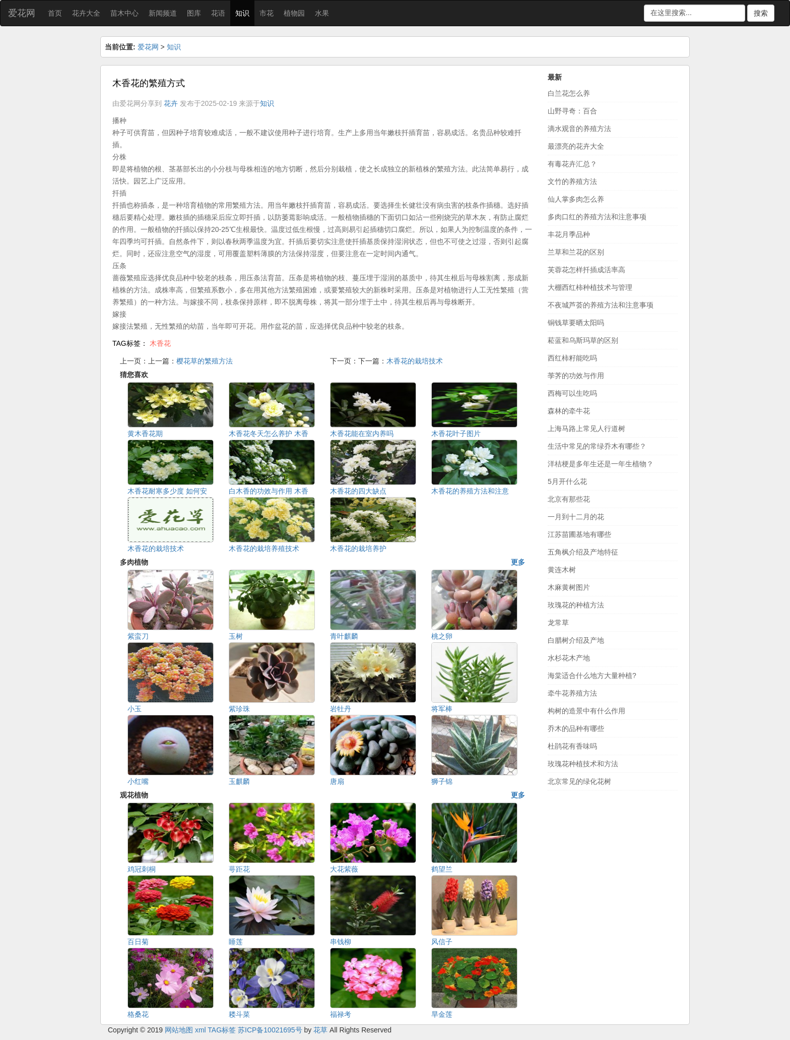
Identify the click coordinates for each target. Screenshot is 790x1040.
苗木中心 (124, 13)
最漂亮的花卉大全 (576, 146)
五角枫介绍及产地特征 (583, 552)
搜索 (761, 13)
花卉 (171, 103)
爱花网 (21, 13)
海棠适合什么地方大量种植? (592, 675)
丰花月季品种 (569, 234)
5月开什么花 (567, 481)
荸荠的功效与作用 (576, 376)
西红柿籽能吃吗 (572, 358)
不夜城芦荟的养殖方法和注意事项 (600, 305)
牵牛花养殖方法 (572, 693)
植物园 (294, 13)
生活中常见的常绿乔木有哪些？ (597, 446)
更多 (518, 562)
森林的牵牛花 (569, 411)
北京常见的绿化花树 (579, 781)
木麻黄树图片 (569, 587)
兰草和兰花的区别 (576, 252)
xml (200, 1030)
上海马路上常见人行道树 (586, 428)
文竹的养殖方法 (572, 181)
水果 (322, 13)
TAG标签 (222, 1030)
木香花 (160, 343)
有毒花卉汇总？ (572, 164)
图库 (194, 13)
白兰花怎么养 (569, 93)
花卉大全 (86, 13)
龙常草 (558, 623)
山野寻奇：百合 (572, 111)
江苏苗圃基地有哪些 (579, 534)
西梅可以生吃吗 (572, 393)
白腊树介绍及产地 (576, 640)
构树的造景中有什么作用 (586, 711)
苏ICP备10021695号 (270, 1030)
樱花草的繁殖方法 (204, 361)
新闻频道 (163, 13)
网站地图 (179, 1030)
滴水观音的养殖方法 (579, 129)
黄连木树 (562, 570)
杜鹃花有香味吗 (572, 746)
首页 (55, 13)
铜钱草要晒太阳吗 (576, 323)
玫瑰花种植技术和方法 (583, 764)
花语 (218, 13)
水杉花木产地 (569, 658)
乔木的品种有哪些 (576, 728)
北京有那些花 (569, 499)
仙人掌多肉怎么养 (576, 199)
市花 (266, 13)
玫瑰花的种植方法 (576, 605)
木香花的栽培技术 (414, 361)
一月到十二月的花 (576, 517)
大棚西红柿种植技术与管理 (590, 287)
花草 (320, 1030)
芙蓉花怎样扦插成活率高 (586, 270)
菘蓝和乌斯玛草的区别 (583, 340)
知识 (242, 13)
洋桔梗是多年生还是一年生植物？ (600, 464)
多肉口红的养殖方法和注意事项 (597, 217)
